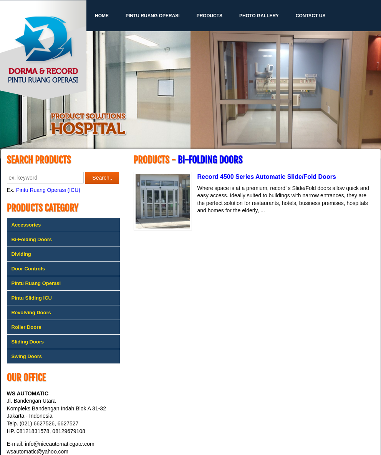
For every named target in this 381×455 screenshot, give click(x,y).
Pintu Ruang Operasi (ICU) (48, 190)
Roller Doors (26, 327)
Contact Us (311, 15)
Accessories (26, 225)
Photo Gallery (259, 15)
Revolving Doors (31, 312)
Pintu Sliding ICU (32, 298)
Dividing (21, 254)
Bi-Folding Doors (32, 239)
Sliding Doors (28, 342)
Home (102, 15)
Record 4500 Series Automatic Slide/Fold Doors (266, 176)
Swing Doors (27, 356)
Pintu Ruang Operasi (153, 15)
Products (209, 15)
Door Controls (28, 269)
